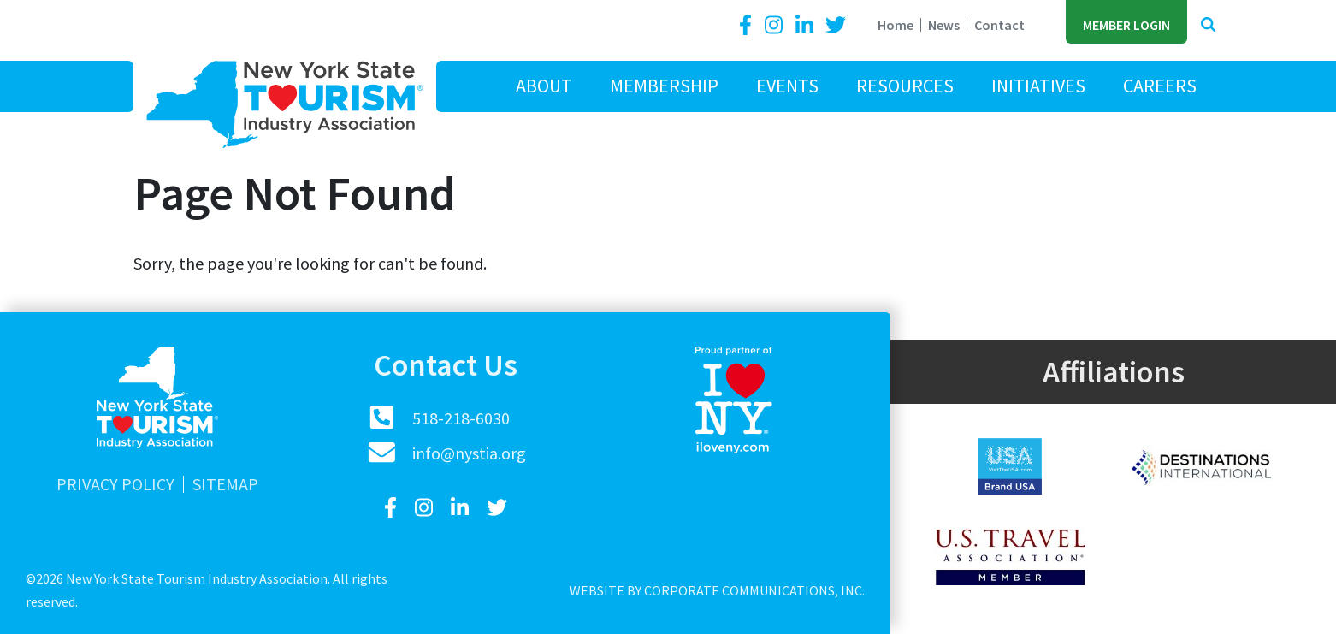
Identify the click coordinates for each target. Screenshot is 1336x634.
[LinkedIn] (806, 25)
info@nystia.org (469, 453)
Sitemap (225, 484)
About (544, 86)
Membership (664, 86)
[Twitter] (835, 25)
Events (787, 86)
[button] (1208, 25)
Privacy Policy (115, 484)
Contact (999, 25)
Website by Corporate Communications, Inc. (717, 590)
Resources (905, 86)
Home (895, 25)
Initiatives (1038, 86)
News (944, 25)
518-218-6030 (461, 418)
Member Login (1126, 24)
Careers (1160, 86)
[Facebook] (748, 25)
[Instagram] (775, 25)
